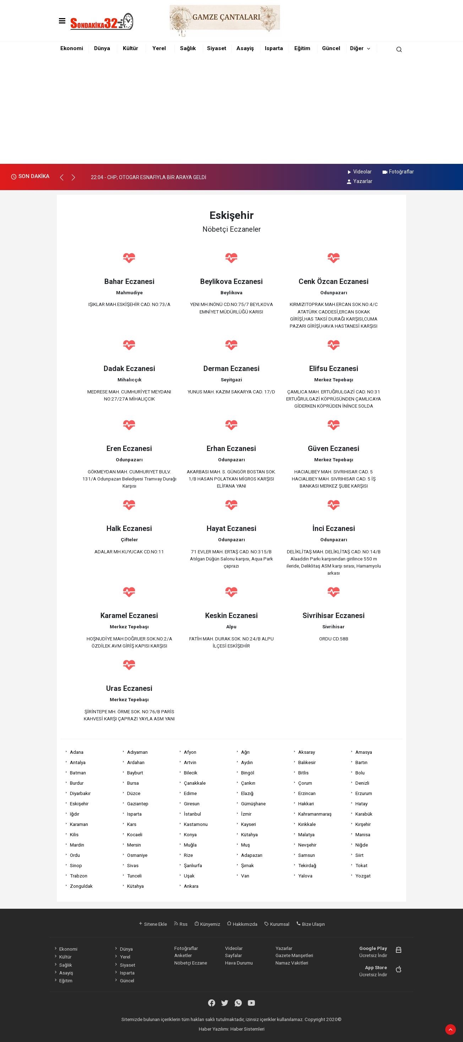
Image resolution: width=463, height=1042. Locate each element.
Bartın (361, 762)
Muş (245, 845)
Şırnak (247, 865)
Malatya (306, 834)
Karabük (363, 814)
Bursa (133, 783)
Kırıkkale (307, 824)
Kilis (74, 834)
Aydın (247, 762)
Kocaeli (134, 834)
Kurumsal (276, 924)
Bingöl (247, 772)
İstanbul (192, 814)
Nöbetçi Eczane (190, 963)
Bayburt (135, 772)
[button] (65, 180)
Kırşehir (363, 824)
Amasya (363, 752)
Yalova (305, 876)
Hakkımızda (242, 924)
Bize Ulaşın (310, 924)
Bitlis (303, 772)
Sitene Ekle (152, 924)
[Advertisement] (231, 110)
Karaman (79, 824)
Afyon (190, 752)
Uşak (189, 876)
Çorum (305, 783)
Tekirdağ (307, 865)
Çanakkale (195, 783)
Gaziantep (137, 803)
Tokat (361, 865)
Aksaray (306, 752)
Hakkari (306, 803)
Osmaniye (137, 855)
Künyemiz (207, 924)
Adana (76, 752)
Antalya (78, 762)
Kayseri (248, 824)
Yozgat (363, 876)
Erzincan (307, 793)
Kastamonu (196, 824)
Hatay (361, 803)
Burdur (76, 783)
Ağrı (245, 752)
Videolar (359, 171)
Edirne (190, 793)
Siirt (359, 855)
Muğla (190, 845)
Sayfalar (233, 955)
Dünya (102, 48)
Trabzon (78, 876)
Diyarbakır (80, 793)
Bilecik (190, 772)
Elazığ (247, 793)
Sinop (76, 865)
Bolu (360, 772)
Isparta (274, 48)
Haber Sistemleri (247, 1029)
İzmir (246, 814)
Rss (180, 924)
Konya (190, 834)
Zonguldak (81, 886)
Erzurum (363, 793)
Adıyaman (137, 752)
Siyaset (216, 48)
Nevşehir (307, 845)
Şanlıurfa (193, 865)
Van (245, 876)
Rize (188, 855)
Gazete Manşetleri (294, 955)
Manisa (362, 834)
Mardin (77, 845)
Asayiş (245, 48)
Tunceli (134, 876)
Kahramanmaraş (315, 814)
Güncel (331, 48)
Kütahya (249, 834)
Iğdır (74, 814)
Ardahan (136, 762)
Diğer (357, 48)
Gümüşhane (253, 803)
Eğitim (302, 48)
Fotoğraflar (398, 171)
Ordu (75, 855)
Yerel (159, 48)
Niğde (361, 845)
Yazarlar (359, 181)
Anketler (183, 955)
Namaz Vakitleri (292, 963)
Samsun (306, 855)
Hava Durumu (239, 963)
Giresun (192, 803)
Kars (131, 824)
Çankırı (248, 783)
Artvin (190, 762)
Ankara (191, 886)
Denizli (362, 783)
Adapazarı (251, 855)
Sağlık (188, 48)
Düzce (133, 793)
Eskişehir (79, 803)
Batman (78, 772)
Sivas (132, 865)
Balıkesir (307, 762)
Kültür (130, 48)
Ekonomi (71, 48)
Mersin (134, 845)
